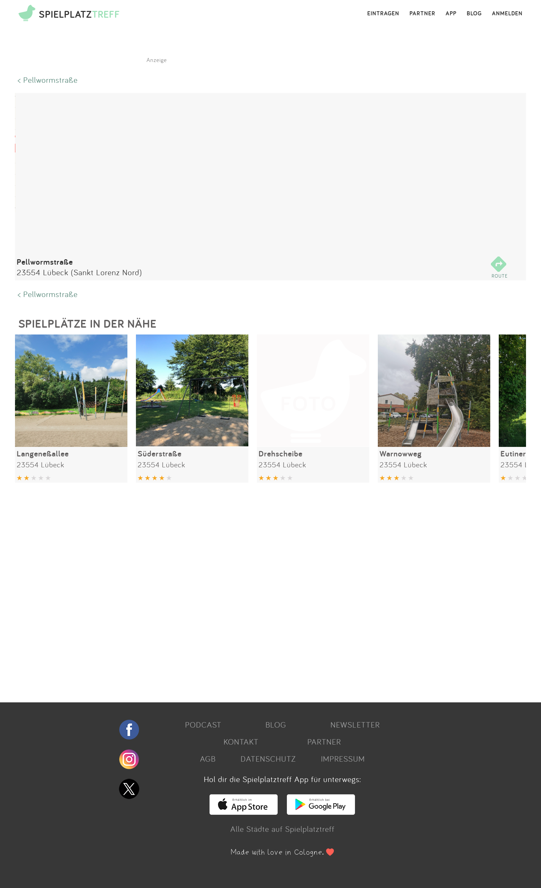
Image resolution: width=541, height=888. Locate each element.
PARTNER (422, 13)
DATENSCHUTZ (268, 758)
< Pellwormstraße (48, 80)
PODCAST (203, 724)
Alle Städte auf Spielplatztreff (282, 829)
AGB (208, 758)
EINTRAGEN (383, 13)
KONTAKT (241, 741)
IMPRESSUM (343, 758)
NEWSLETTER (355, 724)
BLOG (474, 13)
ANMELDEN (507, 13)
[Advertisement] (219, 590)
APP (451, 13)
